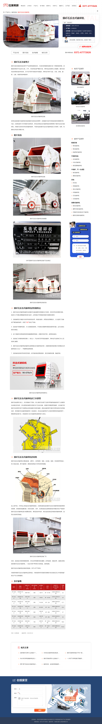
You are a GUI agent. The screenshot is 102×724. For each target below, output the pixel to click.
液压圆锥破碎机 (77, 165)
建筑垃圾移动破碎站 (78, 215)
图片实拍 (25, 52)
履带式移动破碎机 (78, 209)
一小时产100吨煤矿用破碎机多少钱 (75, 658)
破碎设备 (14, 12)
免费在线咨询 (86, 47)
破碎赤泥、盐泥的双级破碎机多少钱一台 (52, 664)
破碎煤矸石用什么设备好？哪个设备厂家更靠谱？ (28, 652)
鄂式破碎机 (76, 145)
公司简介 (29, 5)
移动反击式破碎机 (80, 106)
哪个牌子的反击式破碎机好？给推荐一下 (28, 664)
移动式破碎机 (77, 205)
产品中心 (36, 5)
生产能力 (68, 5)
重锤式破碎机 (77, 175)
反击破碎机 (76, 159)
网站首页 (23, 5)
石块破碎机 (76, 198)
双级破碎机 (76, 186)
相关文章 (44, 52)
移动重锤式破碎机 (80, 126)
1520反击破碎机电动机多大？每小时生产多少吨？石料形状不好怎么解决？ (52, 652)
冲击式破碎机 (77, 162)
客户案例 (42, 5)
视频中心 (61, 5)
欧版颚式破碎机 (77, 152)
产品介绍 (16, 52)
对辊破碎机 (76, 192)
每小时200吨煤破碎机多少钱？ (28, 658)
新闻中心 (48, 5)
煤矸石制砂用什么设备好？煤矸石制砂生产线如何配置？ (52, 658)
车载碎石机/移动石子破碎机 (81, 212)
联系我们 (74, 5)
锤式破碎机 (76, 172)
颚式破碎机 (76, 149)
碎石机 (75, 182)
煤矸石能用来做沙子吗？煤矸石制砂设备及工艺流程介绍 (75, 652)
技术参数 (35, 52)
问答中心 (55, 5)
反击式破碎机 (80, 87)
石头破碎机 (76, 195)
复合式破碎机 (77, 189)
